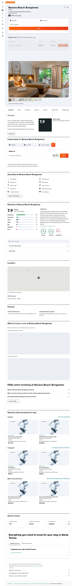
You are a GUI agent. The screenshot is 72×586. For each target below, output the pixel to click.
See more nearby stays (64, 417)
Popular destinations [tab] (27, 543)
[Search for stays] (3, 10)
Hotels (16, 583)
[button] (2, 2)
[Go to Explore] (3, 17)
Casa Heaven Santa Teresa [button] (14, 497)
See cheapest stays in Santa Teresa (61, 447)
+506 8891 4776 (12, 13)
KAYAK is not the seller (39, 570)
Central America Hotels (24, 583)
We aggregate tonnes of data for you (39, 573)
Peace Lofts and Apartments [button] (15, 436)
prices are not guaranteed (37, 565)
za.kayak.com (10, 583)
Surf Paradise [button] (11, 467)
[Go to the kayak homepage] (10, 2)
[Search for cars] (3, 13)
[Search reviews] (40, 241)
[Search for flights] (3, 7)
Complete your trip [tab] (14, 543)
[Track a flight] (3, 20)
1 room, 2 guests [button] (14, 24)
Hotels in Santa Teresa (16, 552)
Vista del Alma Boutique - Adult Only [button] (48, 497)
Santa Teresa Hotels (45, 583)
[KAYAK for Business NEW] (3, 24)
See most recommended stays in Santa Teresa (58, 478)
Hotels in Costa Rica (35, 583)
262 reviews (18, 15)
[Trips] (3, 28)
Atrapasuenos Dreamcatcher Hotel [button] (47, 436)
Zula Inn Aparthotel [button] (44, 467)
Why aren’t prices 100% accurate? (39, 576)
